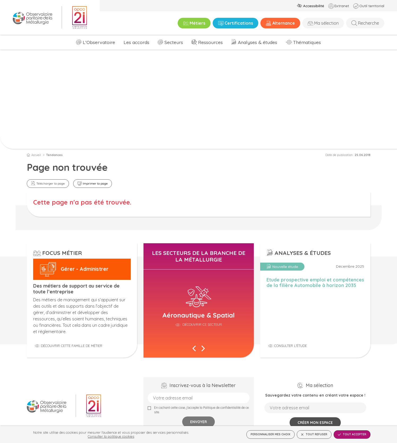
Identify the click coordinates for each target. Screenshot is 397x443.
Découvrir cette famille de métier (71, 346)
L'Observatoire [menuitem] (99, 42)
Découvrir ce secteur (201, 324)
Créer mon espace (315, 422)
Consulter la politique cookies (111, 436)
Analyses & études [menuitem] (257, 42)
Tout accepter (352, 434)
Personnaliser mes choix (270, 434)
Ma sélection (326, 23)
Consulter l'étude (290, 346)
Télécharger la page (50, 183)
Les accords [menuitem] (136, 42)
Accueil (34, 155)
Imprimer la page (95, 183)
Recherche (368, 23)
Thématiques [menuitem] (307, 42)
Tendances (54, 155)
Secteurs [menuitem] (173, 42)
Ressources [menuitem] (210, 42)
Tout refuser (314, 434)
